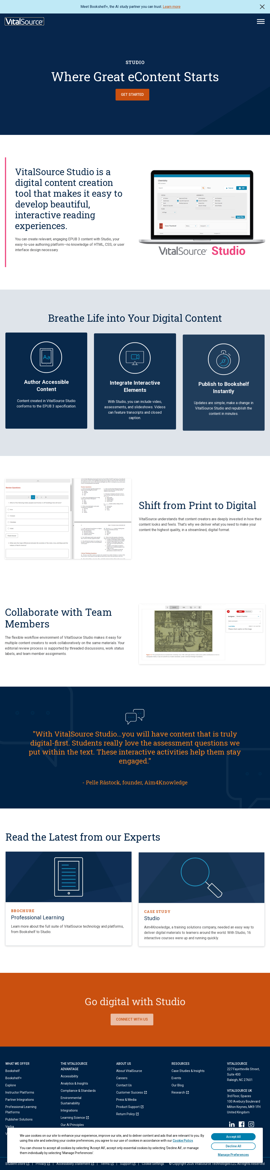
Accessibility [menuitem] (69, 1076)
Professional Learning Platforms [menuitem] (20, 1109)
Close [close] (262, 6)
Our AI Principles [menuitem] (72, 1125)
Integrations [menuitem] (69, 1110)
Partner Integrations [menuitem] (19, 1099)
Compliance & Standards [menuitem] (78, 1090)
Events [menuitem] (176, 1078)
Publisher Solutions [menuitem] (19, 1119)
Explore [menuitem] (10, 1085)
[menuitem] (79, 1117)
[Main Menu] (261, 21)
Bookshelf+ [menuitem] (13, 1078)
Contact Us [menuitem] (124, 1085)
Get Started (132, 94)
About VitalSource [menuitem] (129, 1071)
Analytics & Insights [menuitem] (74, 1083)
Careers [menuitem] (121, 1078)
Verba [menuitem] (9, 1126)
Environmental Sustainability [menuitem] (71, 1100)
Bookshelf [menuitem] (12, 1071)
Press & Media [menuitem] (126, 1099)
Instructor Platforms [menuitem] (19, 1092)
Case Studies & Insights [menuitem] (188, 1071)
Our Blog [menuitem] (178, 1085)
